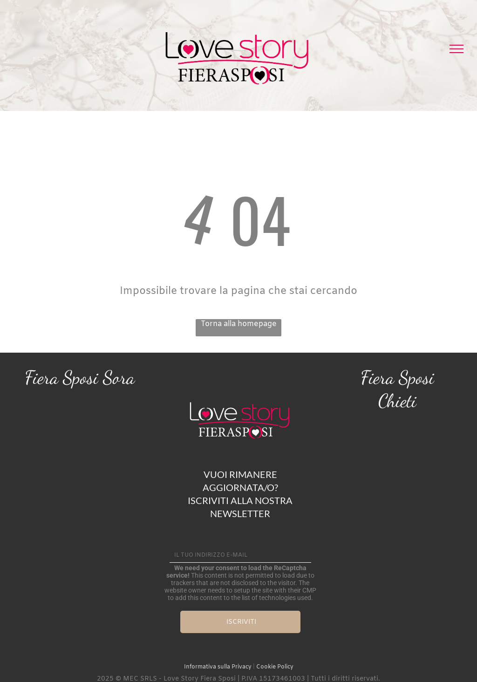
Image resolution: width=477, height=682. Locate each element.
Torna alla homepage (239, 324)
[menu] (456, 49)
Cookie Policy (274, 667)
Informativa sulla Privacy (218, 667)
